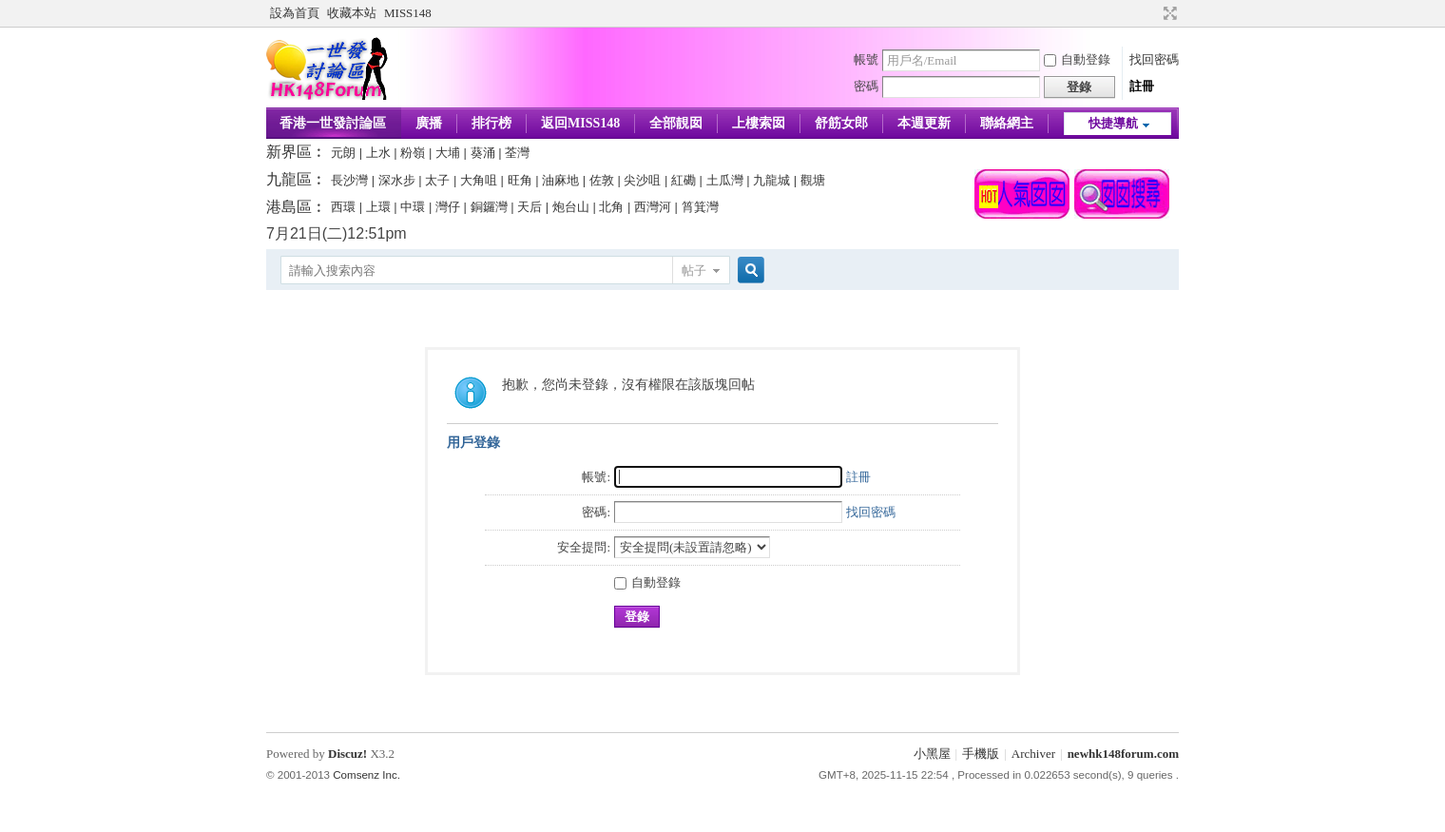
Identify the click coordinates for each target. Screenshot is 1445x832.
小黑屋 (932, 753)
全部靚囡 (676, 123)
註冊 (1141, 86)
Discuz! (347, 753)
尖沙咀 (642, 180)
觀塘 (812, 180)
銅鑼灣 (489, 207)
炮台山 (570, 207)
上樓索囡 (758, 123)
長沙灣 (349, 180)
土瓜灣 (724, 180)
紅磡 (683, 180)
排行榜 (491, 123)
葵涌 (483, 152)
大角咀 (478, 180)
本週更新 (924, 123)
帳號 (866, 59)
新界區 (289, 152)
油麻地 (560, 180)
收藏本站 (351, 13)
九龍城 (771, 180)
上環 (378, 207)
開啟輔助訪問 (1152, 13)
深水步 (396, 180)
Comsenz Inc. (366, 775)
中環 (412, 207)
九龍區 (289, 179)
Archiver (1033, 753)
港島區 (289, 207)
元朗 (343, 152)
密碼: (596, 512)
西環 (343, 207)
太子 (437, 180)
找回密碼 (1154, 59)
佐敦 (601, 180)
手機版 (980, 753)
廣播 (428, 123)
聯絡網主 (1006, 123)
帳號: (596, 477)
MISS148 (408, 13)
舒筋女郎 (841, 123)
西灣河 (652, 207)
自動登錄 (1077, 59)
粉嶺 (412, 152)
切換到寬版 (1168, 13)
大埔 (447, 152)
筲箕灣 (700, 207)
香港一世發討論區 (332, 123)
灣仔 (447, 207)
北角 (611, 207)
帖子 (694, 270)
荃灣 (517, 152)
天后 (529, 207)
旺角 (520, 180)
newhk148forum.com (1123, 753)
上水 (378, 152)
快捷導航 (1113, 123)
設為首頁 (294, 13)
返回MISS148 (580, 123)
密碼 (866, 86)
